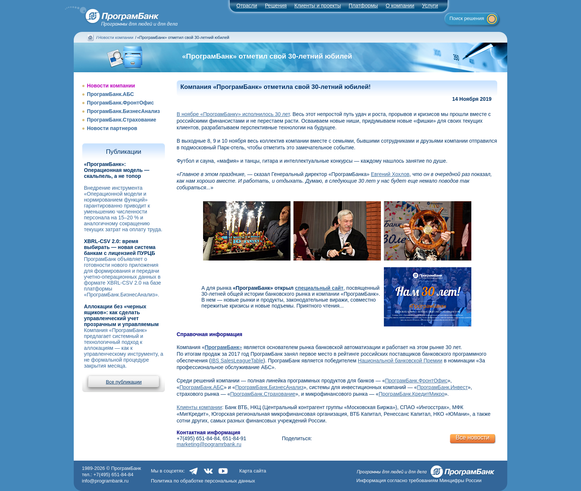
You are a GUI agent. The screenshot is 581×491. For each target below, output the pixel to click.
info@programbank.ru (105, 481)
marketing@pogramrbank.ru (209, 444)
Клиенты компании (199, 407)
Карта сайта (252, 471)
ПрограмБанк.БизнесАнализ (123, 111)
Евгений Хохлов (390, 174)
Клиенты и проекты (318, 6)
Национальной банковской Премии (400, 361)
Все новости (472, 437)
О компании (400, 6)
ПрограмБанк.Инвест (442, 387)
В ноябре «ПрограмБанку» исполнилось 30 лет (233, 114)
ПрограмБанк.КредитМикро (412, 394)
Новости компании (115, 37)
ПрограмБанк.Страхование (121, 120)
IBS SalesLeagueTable (237, 361)
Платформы (363, 6)
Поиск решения (466, 18)
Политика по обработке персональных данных (203, 481)
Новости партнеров (112, 128)
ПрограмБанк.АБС (110, 94)
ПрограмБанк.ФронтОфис (120, 103)
